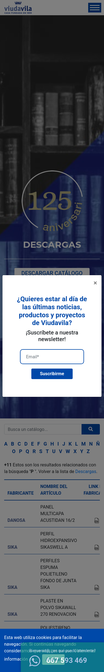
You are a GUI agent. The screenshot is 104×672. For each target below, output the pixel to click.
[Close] (95, 283)
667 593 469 (58, 660)
